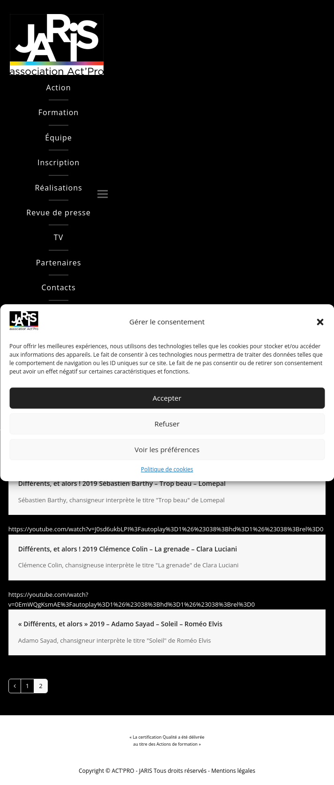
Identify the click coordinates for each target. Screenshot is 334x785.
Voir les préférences (167, 449)
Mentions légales (233, 771)
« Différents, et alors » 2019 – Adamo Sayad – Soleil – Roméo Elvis (120, 623)
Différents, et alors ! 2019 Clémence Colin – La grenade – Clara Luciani (127, 548)
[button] (320, 322)
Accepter (167, 398)
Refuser (167, 423)
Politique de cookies (167, 469)
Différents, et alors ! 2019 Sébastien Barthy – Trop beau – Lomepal (122, 483)
